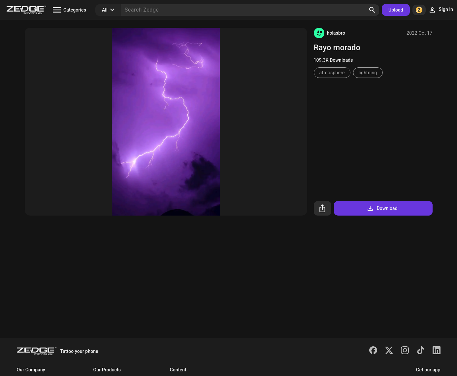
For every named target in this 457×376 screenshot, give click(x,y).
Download (382, 208)
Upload (395, 10)
